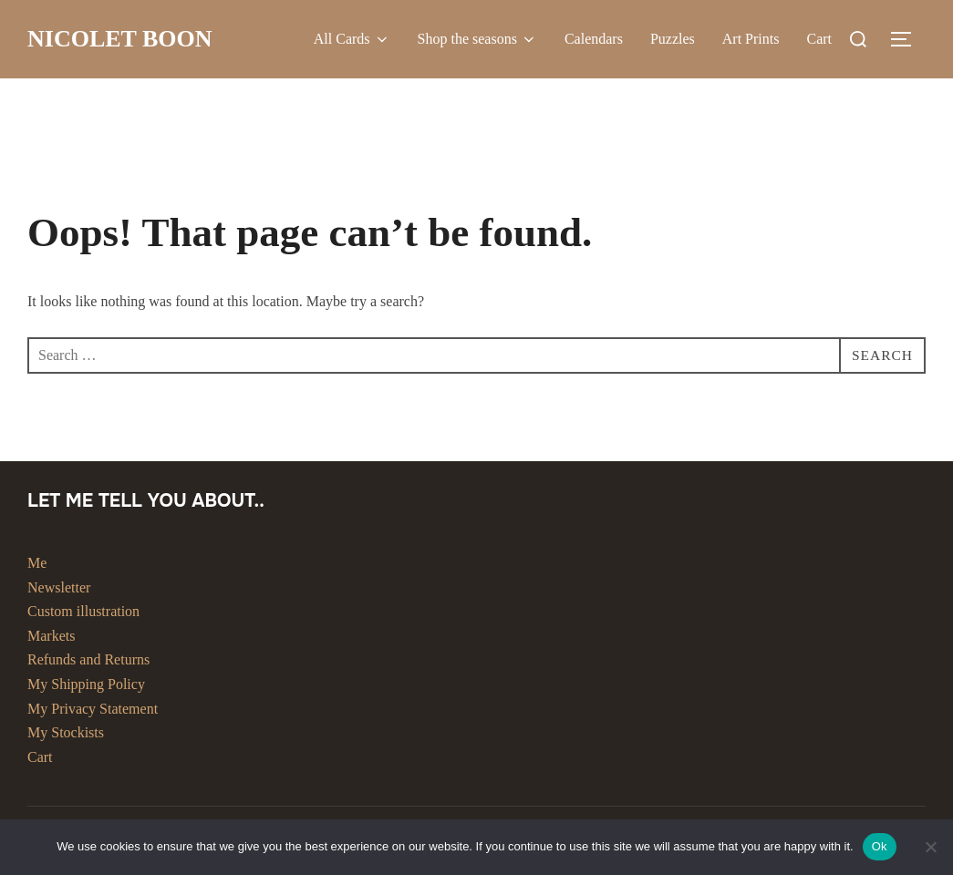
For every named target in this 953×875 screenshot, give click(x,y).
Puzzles (672, 38)
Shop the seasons (477, 39)
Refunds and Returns (88, 659)
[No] (930, 847)
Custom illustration (83, 611)
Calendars (594, 38)
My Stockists (65, 732)
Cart (819, 38)
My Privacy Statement (92, 708)
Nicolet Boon (119, 39)
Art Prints (751, 38)
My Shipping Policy (86, 684)
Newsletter (58, 587)
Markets (51, 635)
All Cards (352, 39)
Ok (879, 846)
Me (37, 563)
